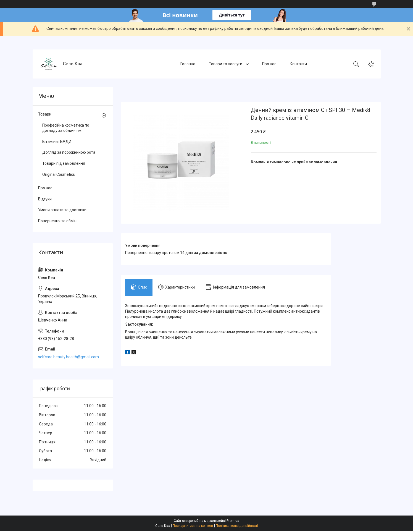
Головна (187, 64)
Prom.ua (233, 521)
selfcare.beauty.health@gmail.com (68, 357)
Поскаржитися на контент (193, 526)
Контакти (298, 64)
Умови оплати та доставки (62, 210)
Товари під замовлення (63, 163)
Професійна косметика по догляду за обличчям (65, 128)
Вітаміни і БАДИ (56, 141)
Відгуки (45, 199)
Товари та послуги (226, 64)
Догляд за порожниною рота (68, 152)
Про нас (269, 64)
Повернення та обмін (57, 221)
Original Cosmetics (58, 174)
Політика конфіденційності (237, 526)
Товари (44, 114)
